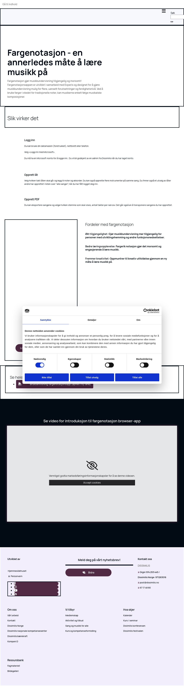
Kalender (127, 615)
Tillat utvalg (92, 377)
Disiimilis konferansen (134, 625)
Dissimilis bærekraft (17, 636)
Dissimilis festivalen (133, 630)
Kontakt (11, 620)
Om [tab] (138, 319)
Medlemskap (71, 615)
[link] (92, 465)
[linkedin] (15, 594)
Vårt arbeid (12, 615)
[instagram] (15, 587)
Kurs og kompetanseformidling (80, 630)
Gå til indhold (9, 4)
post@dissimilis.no (149, 582)
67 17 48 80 (145, 587)
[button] (172, 21)
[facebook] (15, 583)
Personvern (14, 576)
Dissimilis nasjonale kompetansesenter (27, 630)
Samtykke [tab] (45, 319)
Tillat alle (137, 377)
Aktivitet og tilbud (74, 620)
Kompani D (12, 641)
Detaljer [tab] (92, 319)
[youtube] (15, 590)
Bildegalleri (13, 671)
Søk (173, 13)
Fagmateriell (13, 665)
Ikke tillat (47, 377)
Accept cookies (92, 482)
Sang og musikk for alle (76, 625)
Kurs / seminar (130, 620)
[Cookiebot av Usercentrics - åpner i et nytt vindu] (145, 310)
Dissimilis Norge (15, 625)
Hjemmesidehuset (16, 570)
